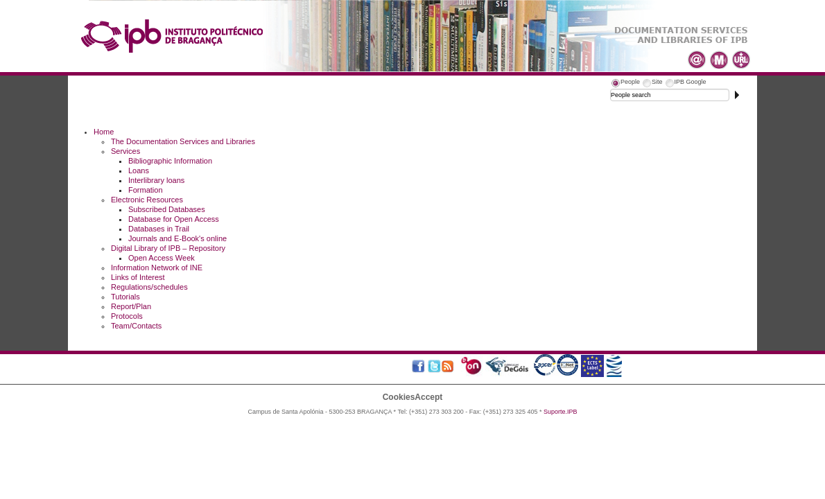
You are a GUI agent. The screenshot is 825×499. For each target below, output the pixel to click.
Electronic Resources (147, 199)
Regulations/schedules (149, 287)
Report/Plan (131, 306)
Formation (145, 190)
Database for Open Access (173, 219)
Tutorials (125, 296)
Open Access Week (161, 258)
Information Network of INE (156, 267)
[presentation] (625, 84)
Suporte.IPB (561, 411)
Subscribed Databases (166, 209)
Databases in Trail (158, 229)
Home (104, 132)
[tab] (625, 84)
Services (125, 151)
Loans (138, 170)
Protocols (127, 316)
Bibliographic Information (170, 161)
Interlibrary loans (156, 180)
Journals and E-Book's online (177, 238)
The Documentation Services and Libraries (183, 141)
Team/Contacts (136, 326)
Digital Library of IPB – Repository (168, 248)
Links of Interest (138, 277)
